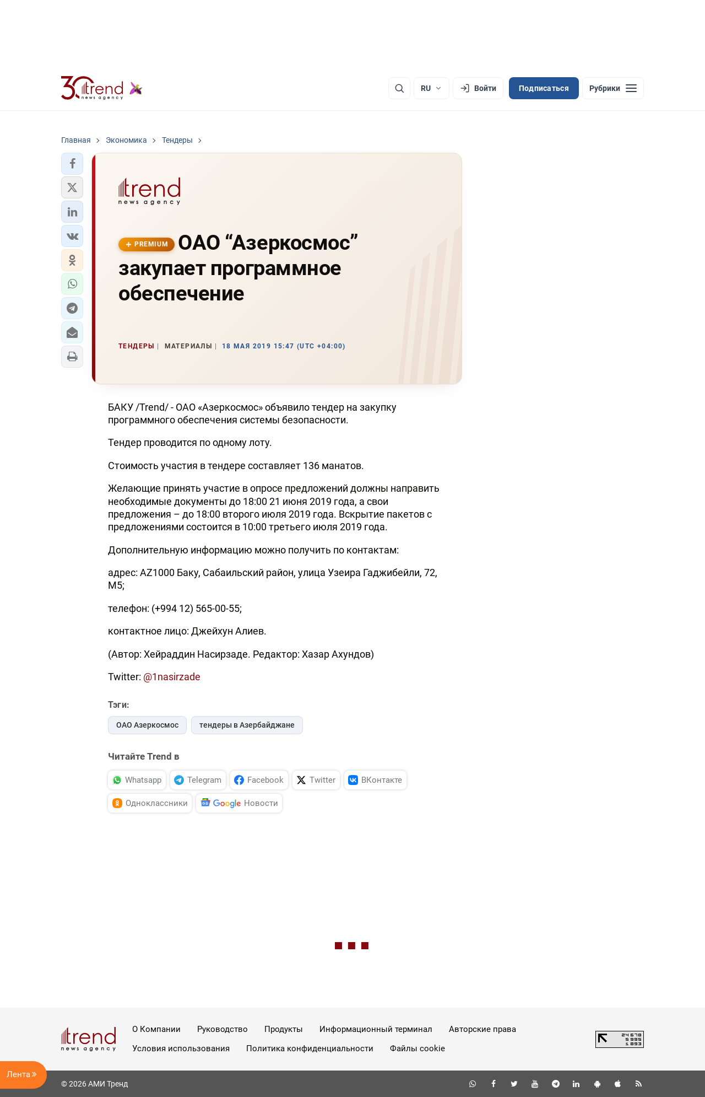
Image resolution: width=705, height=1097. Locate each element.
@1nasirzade (171, 676)
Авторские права (482, 1029)
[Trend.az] (102, 88)
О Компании (156, 1029)
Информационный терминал (375, 1029)
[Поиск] (399, 88)
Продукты (283, 1029)
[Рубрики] (613, 88)
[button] (72, 163)
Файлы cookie (417, 1048)
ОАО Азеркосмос (147, 724)
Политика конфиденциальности (309, 1048)
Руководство (222, 1029)
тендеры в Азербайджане (247, 724)
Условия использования (181, 1048)
